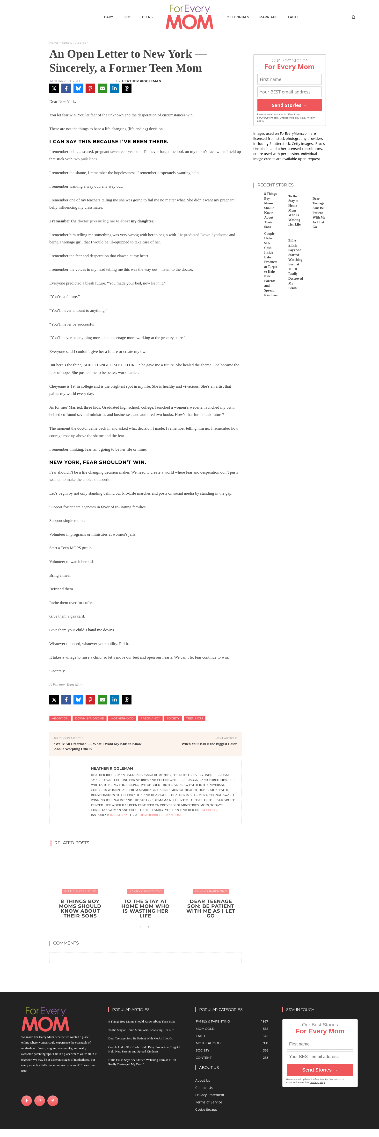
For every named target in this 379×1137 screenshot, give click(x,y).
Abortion (81, 42)
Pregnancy (150, 718)
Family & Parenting (80, 891)
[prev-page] (141, 927)
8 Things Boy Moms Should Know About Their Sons (80, 908)
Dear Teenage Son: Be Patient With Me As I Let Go (210, 908)
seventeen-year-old (126, 151)
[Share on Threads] (126, 88)
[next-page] (149, 927)
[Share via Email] (102, 88)
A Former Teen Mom (66, 684)
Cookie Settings (206, 1109)
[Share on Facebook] (66, 88)
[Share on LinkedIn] (114, 88)
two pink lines (85, 159)
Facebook (208, 810)
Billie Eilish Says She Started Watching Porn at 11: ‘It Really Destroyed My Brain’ (295, 264)
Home (53, 42)
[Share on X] (54, 88)
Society (67, 42)
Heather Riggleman (141, 81)
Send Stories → (289, 105)
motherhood (122, 718)
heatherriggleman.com (160, 815)
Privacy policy (317, 1082)
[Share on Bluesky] (78, 88)
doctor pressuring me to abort (104, 221)
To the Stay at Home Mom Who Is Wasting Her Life (145, 908)
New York (66, 101)
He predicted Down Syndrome (203, 235)
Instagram (119, 815)
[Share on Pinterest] (90, 88)
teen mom (194, 718)
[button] (353, 17)
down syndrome (89, 718)
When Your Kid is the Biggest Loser (209, 744)
